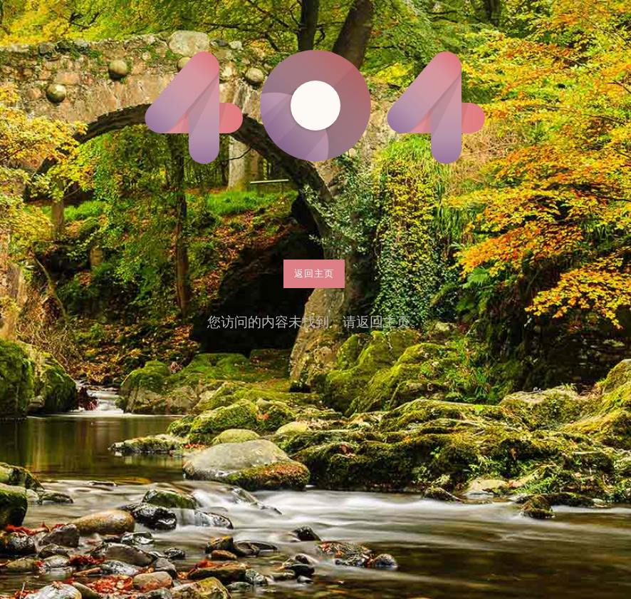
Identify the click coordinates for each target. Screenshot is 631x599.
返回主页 (314, 273)
